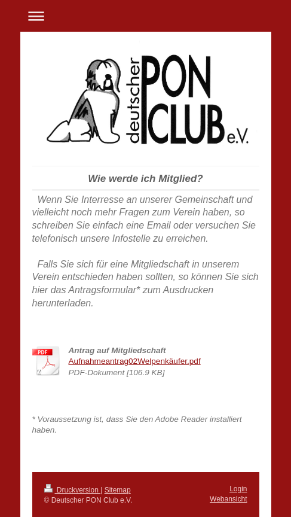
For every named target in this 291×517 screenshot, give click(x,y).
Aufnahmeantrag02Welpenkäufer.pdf (135, 361)
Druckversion (72, 490)
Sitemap (118, 490)
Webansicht (228, 499)
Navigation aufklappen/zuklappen (145, 16)
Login (238, 489)
